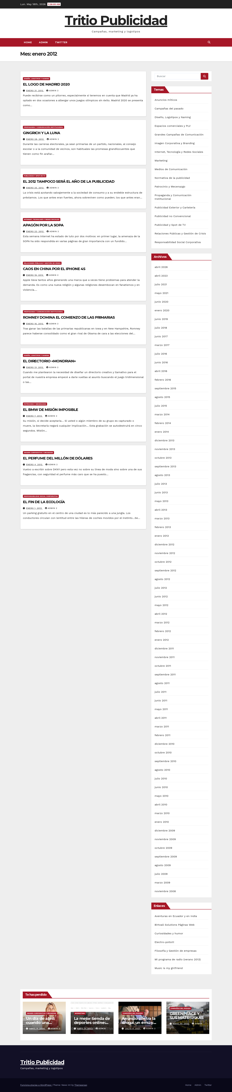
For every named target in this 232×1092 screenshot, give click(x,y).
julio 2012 (161, 587)
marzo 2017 (162, 345)
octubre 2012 (163, 561)
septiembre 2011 (165, 674)
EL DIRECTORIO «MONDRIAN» (49, 361)
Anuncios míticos (166, 99)
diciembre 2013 (164, 440)
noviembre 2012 (165, 553)
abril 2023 (161, 275)
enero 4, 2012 (34, 464)
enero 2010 (162, 821)
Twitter (61, 42)
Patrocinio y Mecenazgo (35, 404)
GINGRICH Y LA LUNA (41, 133)
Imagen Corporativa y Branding (38, 452)
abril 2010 (161, 804)
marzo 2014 (162, 414)
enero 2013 (162, 535)
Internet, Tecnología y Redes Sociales (41, 219)
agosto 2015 (162, 397)
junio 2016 (161, 362)
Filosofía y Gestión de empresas (175, 950)
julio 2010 (161, 778)
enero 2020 (162, 310)
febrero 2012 (163, 631)
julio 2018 (161, 327)
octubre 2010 (163, 752)
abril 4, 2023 (85, 1028)
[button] (209, 42)
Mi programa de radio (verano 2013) (178, 959)
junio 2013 (161, 492)
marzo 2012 (162, 622)
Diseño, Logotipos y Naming (36, 78)
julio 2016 (161, 353)
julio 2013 (161, 483)
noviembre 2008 (165, 891)
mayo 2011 (161, 709)
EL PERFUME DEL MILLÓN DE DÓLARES (57, 458)
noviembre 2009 (165, 839)
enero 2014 (162, 431)
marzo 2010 (162, 813)
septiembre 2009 (166, 856)
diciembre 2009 (165, 830)
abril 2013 (161, 509)
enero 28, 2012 (35, 139)
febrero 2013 (163, 527)
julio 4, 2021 (133, 1028)
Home (28, 42)
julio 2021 (161, 284)
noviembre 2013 (165, 449)
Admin (43, 42)
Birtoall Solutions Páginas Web (175, 924)
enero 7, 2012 (34, 416)
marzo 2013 (162, 518)
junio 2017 (161, 336)
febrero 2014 (163, 423)
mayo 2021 (161, 293)
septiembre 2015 (165, 388)
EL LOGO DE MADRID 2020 (46, 84)
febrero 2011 (162, 735)
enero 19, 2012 (35, 275)
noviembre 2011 (165, 657)
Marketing (161, 160)
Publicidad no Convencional (173, 216)
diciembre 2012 (164, 544)
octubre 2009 (163, 847)
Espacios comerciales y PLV (173, 125)
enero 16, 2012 (35, 324)
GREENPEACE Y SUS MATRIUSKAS (186, 1015)
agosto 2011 (162, 683)
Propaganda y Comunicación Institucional (43, 127)
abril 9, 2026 (37, 1028)
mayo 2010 (161, 795)
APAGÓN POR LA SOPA (43, 225)
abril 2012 (161, 613)
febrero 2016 (163, 379)
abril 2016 (161, 371)
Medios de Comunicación (171, 169)
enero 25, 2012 (35, 188)
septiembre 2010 (165, 761)
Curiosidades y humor (169, 933)
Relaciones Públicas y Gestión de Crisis (42, 263)
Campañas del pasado (169, 108)
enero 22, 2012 (35, 231)
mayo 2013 (161, 501)
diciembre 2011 (164, 648)
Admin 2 (52, 90)
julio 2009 (161, 873)
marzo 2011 (162, 726)
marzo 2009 (162, 882)
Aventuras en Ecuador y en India (176, 916)
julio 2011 (160, 691)
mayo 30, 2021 (181, 1023)
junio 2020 (161, 301)
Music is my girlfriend (169, 968)
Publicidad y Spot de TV (34, 176)
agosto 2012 (162, 579)
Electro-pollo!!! (164, 942)
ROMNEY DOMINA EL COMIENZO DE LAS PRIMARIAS (69, 317)
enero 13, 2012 (35, 367)
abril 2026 (161, 267)
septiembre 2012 (165, 570)
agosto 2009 (163, 865)
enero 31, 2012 (35, 90)
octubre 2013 (163, 457)
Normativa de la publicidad (172, 177)
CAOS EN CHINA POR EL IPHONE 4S (54, 269)
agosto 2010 (162, 769)
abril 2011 (161, 717)
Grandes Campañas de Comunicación (179, 134)
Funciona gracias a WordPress (36, 1085)
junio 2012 (161, 596)
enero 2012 (162, 639)
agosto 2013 (162, 475)
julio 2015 (161, 405)
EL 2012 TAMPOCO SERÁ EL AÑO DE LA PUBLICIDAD (68, 181)
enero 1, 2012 (34, 508)
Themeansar (80, 1085)
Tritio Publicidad (116, 20)
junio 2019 (161, 319)
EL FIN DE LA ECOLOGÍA (44, 502)
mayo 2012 (161, 605)
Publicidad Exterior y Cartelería (175, 207)
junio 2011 (161, 700)
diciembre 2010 (164, 743)
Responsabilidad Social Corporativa (41, 496)
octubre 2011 (163, 665)
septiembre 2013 (165, 466)
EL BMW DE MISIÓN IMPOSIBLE (50, 409)
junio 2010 (161, 787)
